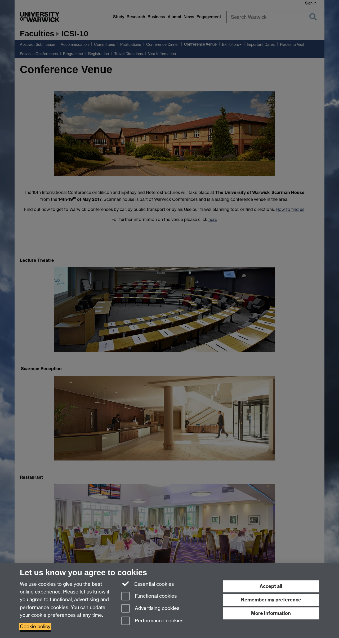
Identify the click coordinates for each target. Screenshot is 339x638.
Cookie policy (35, 626)
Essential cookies (147, 583)
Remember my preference (271, 600)
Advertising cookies (150, 609)
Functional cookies (149, 596)
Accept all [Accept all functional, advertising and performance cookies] (271, 586)
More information (271, 613)
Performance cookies (152, 621)
